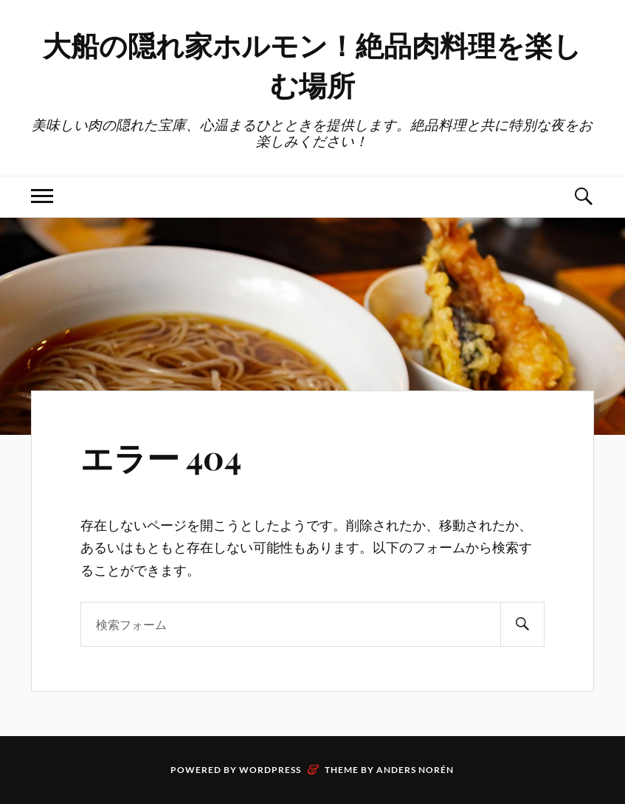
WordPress (270, 769)
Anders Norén (415, 769)
